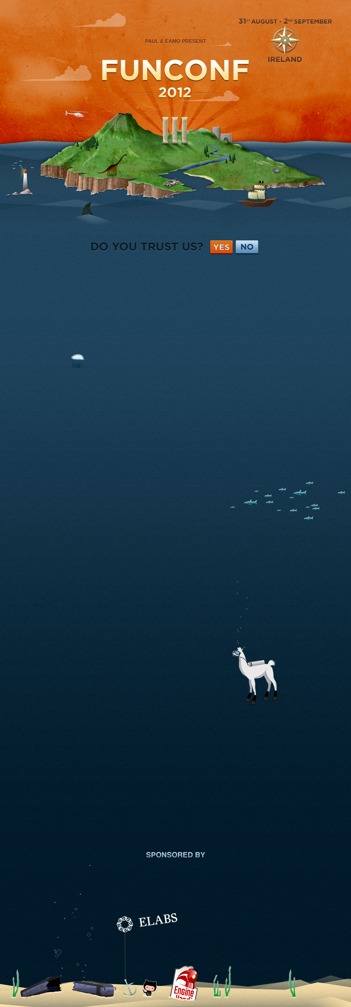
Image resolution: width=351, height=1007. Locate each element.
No (247, 247)
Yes (221, 247)
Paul (152, 41)
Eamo (172, 41)
